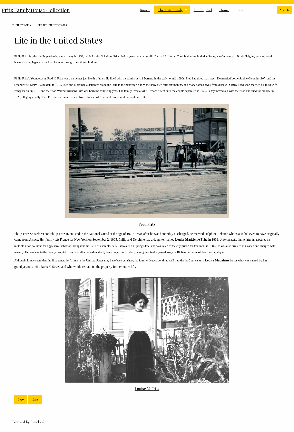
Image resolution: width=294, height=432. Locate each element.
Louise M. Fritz (147, 388)
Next (35, 399)
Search (284, 10)
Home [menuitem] (224, 10)
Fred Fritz (147, 224)
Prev (21, 399)
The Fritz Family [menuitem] (170, 10)
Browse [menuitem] (145, 10)
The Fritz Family (21, 25)
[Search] (256, 10)
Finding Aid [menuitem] (203, 10)
